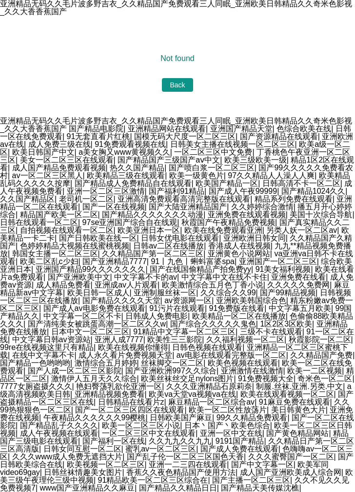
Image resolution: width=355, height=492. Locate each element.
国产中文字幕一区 (262, 464)
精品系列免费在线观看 (294, 199)
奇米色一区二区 (324, 378)
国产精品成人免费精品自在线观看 (133, 183)
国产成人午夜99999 (243, 191)
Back (177, 85)
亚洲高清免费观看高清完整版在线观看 (184, 199)
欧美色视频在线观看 (243, 363)
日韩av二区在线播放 (168, 246)
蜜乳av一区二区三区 (160, 449)
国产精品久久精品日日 (178, 488)
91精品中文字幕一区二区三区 (184, 332)
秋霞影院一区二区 (320, 339)
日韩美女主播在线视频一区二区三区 (232, 144)
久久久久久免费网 (298, 285)
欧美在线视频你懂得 (133, 347)
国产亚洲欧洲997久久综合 (171, 371)
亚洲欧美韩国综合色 (251, 300)
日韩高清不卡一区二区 (301, 183)
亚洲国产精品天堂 (241, 128)
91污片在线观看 (177, 308)
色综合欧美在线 (303, 128)
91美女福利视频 (283, 269)
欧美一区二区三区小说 (141, 425)
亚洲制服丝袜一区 (165, 292)
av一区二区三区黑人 (47, 175)
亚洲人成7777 (119, 339)
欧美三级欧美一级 (255, 160)
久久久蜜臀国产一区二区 (291, 456)
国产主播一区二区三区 (251, 480)
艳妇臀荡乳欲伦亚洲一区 (119, 386)
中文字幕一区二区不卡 (82, 316)
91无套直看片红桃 (98, 136)
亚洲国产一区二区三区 (278, 261)
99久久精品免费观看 (252, 417)
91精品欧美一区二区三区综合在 (153, 480)
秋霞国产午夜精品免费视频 (228, 222)
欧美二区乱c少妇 (49, 261)
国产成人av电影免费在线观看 (94, 308)
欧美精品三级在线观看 (126, 175)
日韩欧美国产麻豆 (181, 417)
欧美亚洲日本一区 (149, 230)
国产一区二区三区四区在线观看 (129, 410)
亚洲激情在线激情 (252, 371)
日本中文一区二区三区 (90, 332)
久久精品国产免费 (321, 355)
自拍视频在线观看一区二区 (67, 230)
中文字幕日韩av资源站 (51, 339)
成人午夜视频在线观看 (59, 433)
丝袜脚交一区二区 (172, 363)
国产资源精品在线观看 (279, 136)
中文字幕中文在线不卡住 (224, 277)
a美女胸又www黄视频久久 (124, 152)
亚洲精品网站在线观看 (167, 128)
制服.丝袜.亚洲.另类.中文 (299, 386)
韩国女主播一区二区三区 (55, 253)
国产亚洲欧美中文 (79, 277)
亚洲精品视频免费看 (110, 394)
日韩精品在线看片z (131, 402)
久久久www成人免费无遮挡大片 (67, 456)
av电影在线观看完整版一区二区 (231, 355)
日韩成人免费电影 (156, 316)
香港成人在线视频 (239, 246)
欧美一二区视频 (314, 371)
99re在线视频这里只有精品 (47, 347)
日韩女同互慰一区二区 (82, 449)
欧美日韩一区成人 (98, 292)
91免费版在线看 (237, 308)
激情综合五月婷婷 (106, 363)
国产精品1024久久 (313, 191)
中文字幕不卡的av (145, 277)
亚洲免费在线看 (298, 277)
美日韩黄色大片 (298, 410)
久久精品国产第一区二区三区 (152, 253)
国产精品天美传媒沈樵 (260, 488)
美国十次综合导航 (321, 214)
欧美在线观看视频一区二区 (287, 394)
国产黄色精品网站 (297, 433)
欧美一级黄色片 (196, 175)
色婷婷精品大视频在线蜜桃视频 (74, 246)
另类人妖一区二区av (301, 230)
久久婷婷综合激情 (262, 207)
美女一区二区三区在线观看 (67, 160)
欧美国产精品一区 (227, 183)
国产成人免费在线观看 (239, 449)
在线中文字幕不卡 (43, 355)
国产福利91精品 (176, 191)
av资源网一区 (188, 300)
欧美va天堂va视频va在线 (192, 394)
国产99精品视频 (288, 292)
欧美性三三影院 (174, 339)
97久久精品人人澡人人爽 (271, 175)
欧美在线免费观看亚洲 (223, 230)
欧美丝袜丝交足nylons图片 (187, 378)
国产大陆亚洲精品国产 (188, 207)
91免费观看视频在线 (130, 144)
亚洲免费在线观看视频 (247, 214)
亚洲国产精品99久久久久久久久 (91, 269)
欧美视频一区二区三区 (106, 464)
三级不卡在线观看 (271, 332)
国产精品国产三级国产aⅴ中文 (169, 160)
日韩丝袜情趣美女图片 (83, 472)
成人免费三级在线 (59, 144)
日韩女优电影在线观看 (180, 238)
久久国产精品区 (27, 199)
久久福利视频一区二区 (245, 339)
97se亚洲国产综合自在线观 (130, 222)
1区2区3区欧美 (286, 324)
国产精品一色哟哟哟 (35, 363)
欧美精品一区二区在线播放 (239, 316)
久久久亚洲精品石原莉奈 (209, 386)
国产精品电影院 (96, 128)
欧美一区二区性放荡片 (228, 410)
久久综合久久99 (228, 292)
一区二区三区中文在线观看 (149, 433)
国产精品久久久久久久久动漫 (152, 214)
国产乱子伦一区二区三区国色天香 (185, 456)
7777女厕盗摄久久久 (36, 386)
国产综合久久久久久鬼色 (213, 324)
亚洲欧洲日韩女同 (254, 238)
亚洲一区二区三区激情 (106, 191)
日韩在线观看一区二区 (39, 222)
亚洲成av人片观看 (126, 285)
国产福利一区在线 (113, 441)
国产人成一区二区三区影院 (74, 371)
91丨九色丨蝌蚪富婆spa (193, 261)
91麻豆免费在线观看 (294, 402)
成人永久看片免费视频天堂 (125, 355)
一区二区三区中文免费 (213, 152)
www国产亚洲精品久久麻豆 (87, 488)
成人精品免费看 (63, 285)
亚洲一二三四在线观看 (188, 464)
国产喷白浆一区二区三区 (212, 168)
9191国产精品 (240, 441)
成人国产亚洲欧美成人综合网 (290, 472)
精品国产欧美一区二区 (59, 214)
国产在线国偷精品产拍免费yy (200, 269)
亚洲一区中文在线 (231, 433)
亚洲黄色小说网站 (239, 253)
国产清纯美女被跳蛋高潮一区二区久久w (97, 324)
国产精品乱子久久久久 (59, 425)
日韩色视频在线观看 (207, 347)
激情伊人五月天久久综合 (94, 378)
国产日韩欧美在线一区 (98, 238)
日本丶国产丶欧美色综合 (227, 425)
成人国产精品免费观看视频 (59, 168)
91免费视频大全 (266, 378)
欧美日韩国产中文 (43, 152)
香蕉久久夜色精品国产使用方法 (181, 472)
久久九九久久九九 (180, 441)
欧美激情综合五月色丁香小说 (212, 285)
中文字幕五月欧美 (300, 308)
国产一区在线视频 (113, 207)
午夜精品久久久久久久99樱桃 (94, 417)
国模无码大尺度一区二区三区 (185, 136)
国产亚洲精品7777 (114, 261)
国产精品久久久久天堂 (121, 300)
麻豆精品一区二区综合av (211, 402)
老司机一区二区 (86, 199)
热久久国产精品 (137, 168)
